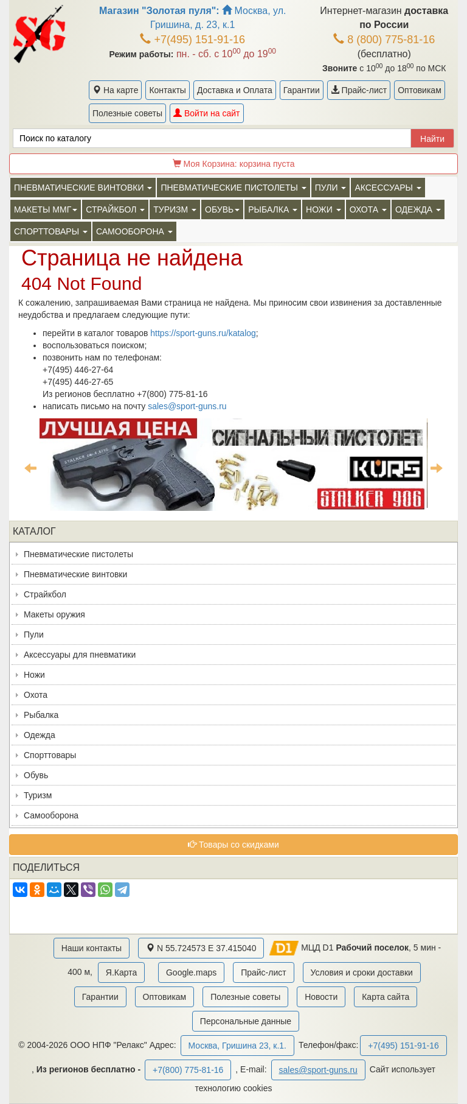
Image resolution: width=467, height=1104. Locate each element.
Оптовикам (419, 90)
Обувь (36, 775)
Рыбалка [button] (272, 209)
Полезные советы (127, 113)
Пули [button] (331, 187)
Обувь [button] (222, 209)
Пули (34, 634)
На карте (115, 90)
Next (437, 468)
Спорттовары (50, 755)
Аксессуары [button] (388, 187)
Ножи (34, 675)
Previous (30, 468)
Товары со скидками (233, 844)
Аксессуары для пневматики (80, 654)
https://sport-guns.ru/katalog (203, 333)
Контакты (167, 90)
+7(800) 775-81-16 (188, 1070)
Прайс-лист (359, 90)
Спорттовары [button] (51, 231)
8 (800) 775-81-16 (384, 39)
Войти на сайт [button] (206, 113)
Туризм (38, 795)
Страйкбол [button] (115, 209)
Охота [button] (368, 209)
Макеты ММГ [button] (45, 209)
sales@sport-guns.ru (187, 406)
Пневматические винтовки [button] (83, 187)
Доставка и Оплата (234, 90)
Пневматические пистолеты (78, 554)
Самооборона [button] (134, 231)
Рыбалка (41, 715)
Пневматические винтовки (75, 574)
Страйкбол (45, 594)
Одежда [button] (418, 209)
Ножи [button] (323, 209)
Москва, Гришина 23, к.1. (237, 1045)
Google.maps (191, 972)
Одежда (39, 735)
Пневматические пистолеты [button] (233, 187)
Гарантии (301, 90)
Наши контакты (91, 948)
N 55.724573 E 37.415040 (201, 948)
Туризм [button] (174, 209)
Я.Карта (121, 972)
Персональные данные (245, 1021)
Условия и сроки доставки (362, 972)
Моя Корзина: (234, 164)
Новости (321, 997)
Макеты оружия (54, 614)
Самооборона (51, 815)
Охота (35, 695)
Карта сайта (385, 997)
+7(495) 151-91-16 (192, 39)
